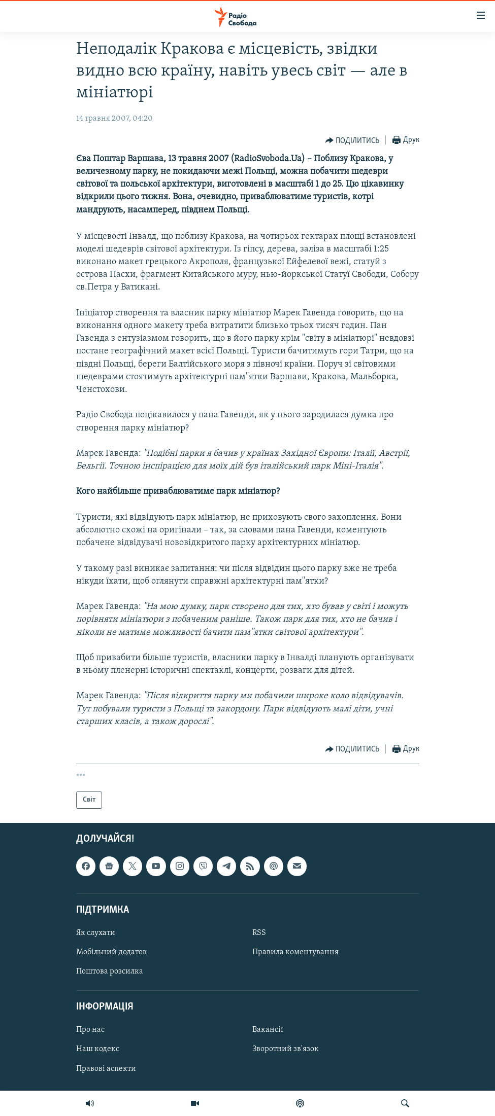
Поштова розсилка (109, 971)
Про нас (90, 1030)
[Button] (352, 140)
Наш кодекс (97, 1050)
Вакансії (267, 1030)
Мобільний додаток (111, 952)
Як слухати (95, 933)
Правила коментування (295, 952)
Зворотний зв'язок (285, 1050)
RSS (259, 933)
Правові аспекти (106, 1069)
